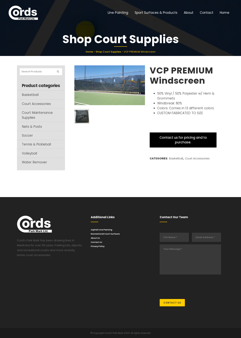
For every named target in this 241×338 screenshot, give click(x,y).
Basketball (30, 95)
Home (89, 52)
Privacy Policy (97, 246)
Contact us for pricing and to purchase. (183, 140)
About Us (95, 238)
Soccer (27, 135)
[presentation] (188, 285)
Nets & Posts (32, 126)
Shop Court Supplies (108, 52)
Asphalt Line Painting (101, 229)
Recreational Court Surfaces (105, 233)
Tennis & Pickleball (36, 144)
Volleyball (29, 153)
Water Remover (34, 162)
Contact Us (96, 242)
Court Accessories (36, 104)
